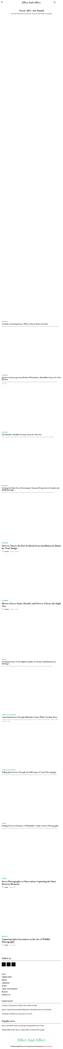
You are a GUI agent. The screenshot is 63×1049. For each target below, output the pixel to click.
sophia (6, 887)
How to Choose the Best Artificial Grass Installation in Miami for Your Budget (31, 547)
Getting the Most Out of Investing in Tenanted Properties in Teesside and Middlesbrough (30, 489)
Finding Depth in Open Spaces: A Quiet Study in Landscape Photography (23, 1030)
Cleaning (5, 600)
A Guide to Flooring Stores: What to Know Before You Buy (25, 324)
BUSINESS (5, 321)
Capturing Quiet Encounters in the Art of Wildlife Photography (26, 940)
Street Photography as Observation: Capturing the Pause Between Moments (29, 883)
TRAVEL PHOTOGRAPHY (9, 714)
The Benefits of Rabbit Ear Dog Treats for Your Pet (21, 434)
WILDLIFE (5, 936)
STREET (4, 823)
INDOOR (4, 659)
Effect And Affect (48, 1046)
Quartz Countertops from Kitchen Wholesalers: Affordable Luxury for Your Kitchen (31, 378)
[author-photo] (3, 551)
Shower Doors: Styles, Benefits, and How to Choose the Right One (31, 605)
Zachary (6, 551)
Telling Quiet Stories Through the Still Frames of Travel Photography (29, 772)
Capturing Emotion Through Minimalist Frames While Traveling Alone (29, 717)
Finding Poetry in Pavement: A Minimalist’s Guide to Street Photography (30, 826)
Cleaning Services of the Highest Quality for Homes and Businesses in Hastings (29, 663)
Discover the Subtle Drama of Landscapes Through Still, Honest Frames (23, 1026)
